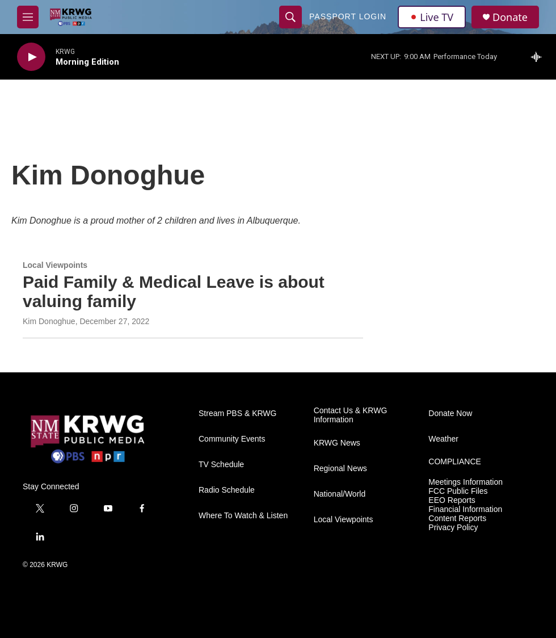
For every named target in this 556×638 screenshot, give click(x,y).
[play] (31, 57)
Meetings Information (465, 482)
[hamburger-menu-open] (28, 17)
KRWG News (337, 443)
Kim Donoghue (49, 321)
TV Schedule (221, 464)
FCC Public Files (457, 491)
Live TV (431, 17)
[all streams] (539, 56)
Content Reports (457, 518)
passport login (347, 16)
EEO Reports (451, 500)
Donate (510, 17)
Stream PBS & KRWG (237, 413)
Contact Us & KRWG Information (350, 415)
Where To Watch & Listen (243, 515)
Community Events (232, 439)
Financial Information (465, 509)
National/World (340, 494)
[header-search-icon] (290, 17)
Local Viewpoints (55, 265)
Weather (443, 439)
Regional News (340, 468)
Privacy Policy (453, 527)
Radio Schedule (227, 490)
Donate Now (450, 413)
